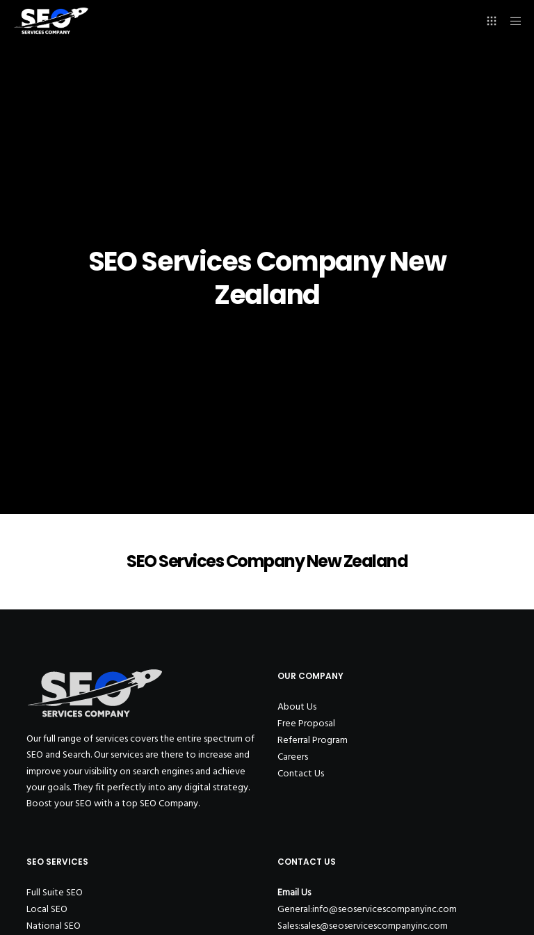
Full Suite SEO (54, 892)
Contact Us (300, 773)
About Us (296, 706)
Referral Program (312, 740)
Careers (292, 757)
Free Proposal (306, 723)
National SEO (53, 926)
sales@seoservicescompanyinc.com (374, 926)
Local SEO (46, 909)
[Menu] (511, 21)
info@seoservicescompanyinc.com (384, 909)
